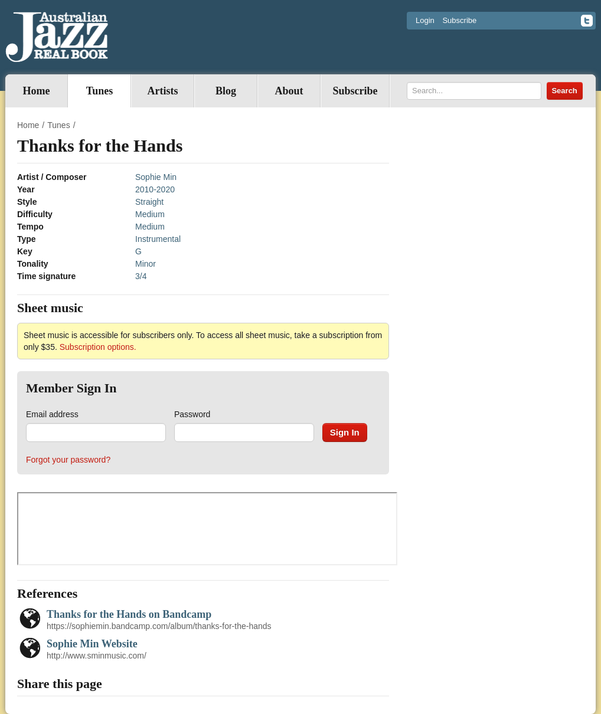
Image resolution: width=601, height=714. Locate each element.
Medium (150, 214)
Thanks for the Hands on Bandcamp (129, 614)
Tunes (99, 91)
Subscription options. (98, 347)
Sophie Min (156, 177)
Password (192, 414)
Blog (225, 91)
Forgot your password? (68, 459)
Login (425, 20)
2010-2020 (155, 189)
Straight (149, 202)
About (289, 91)
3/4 (140, 276)
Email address (52, 414)
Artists (163, 91)
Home (36, 91)
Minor (145, 263)
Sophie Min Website (92, 644)
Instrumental (158, 239)
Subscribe (459, 20)
